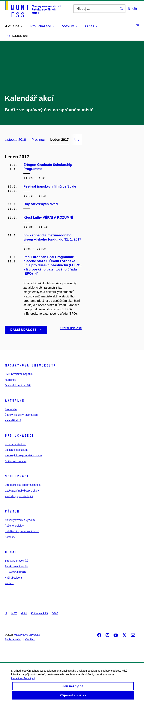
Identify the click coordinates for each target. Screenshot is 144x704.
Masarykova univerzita (30, 365)
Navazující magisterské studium (23, 455)
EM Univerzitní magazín (19, 373)
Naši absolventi (13, 577)
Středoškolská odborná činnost (22, 484)
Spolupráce (17, 476)
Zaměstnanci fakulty (16, 566)
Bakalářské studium (16, 449)
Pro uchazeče (19, 436)
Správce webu (13, 639)
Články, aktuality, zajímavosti (21, 414)
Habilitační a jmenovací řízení (22, 531)
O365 (55, 613)
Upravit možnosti (23, 681)
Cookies (30, 639)
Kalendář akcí (13, 420)
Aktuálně (14, 401)
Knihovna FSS (39, 613)
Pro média (11, 409)
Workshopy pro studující (19, 496)
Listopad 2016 (15, 140)
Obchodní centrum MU (18, 385)
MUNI (24, 613)
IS (6, 613)
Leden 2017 (59, 140)
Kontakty (10, 537)
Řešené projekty (14, 525)
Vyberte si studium (15, 444)
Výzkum (12, 511)
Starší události (71, 328)
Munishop (10, 379)
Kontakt (9, 583)
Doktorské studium (15, 461)
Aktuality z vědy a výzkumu (20, 520)
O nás (11, 552)
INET (14, 613)
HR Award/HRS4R (15, 572)
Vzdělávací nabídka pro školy (22, 490)
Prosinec (38, 140)
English (133, 8)
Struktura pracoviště (16, 560)
